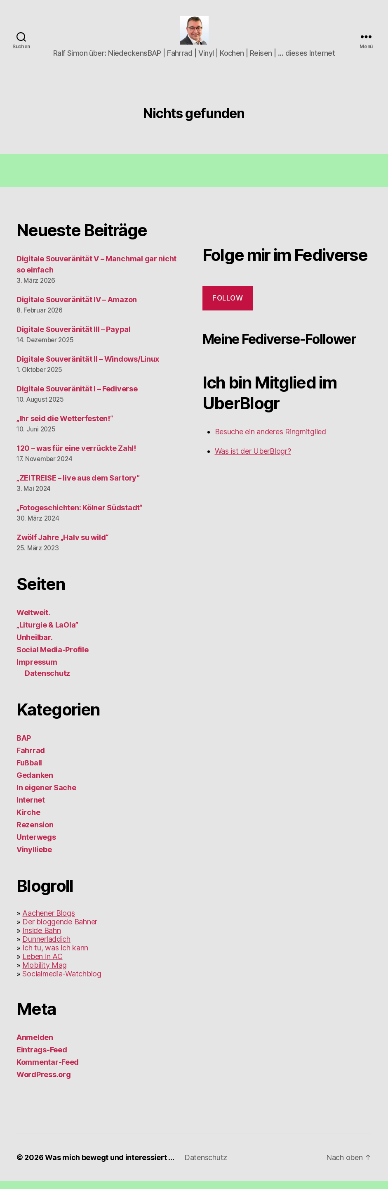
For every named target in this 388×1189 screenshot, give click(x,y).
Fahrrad (30, 758)
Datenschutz (47, 681)
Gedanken (34, 783)
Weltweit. (33, 620)
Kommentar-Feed (47, 1070)
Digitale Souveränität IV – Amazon (76, 307)
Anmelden (34, 1045)
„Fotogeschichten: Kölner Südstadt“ (79, 516)
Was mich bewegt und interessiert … (109, 1165)
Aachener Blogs (48, 921)
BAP (23, 746)
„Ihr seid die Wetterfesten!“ (64, 426)
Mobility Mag (44, 973)
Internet (30, 808)
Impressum (36, 670)
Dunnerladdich (46, 947)
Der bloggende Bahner (59, 930)
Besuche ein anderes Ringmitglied (270, 440)
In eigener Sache (46, 795)
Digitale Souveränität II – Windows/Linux (87, 367)
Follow (227, 306)
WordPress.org (43, 1082)
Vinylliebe (34, 857)
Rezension (35, 833)
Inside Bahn (41, 938)
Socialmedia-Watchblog (61, 982)
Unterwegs (36, 845)
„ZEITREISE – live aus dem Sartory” (78, 486)
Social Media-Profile (52, 658)
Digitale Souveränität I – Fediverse (77, 397)
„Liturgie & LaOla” (47, 633)
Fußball (29, 771)
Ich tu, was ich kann (55, 956)
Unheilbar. (34, 645)
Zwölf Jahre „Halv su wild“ (62, 545)
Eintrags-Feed (41, 1058)
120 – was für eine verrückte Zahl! (76, 456)
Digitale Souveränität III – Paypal (73, 337)
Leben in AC (42, 964)
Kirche (28, 820)
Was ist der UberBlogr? (253, 459)
